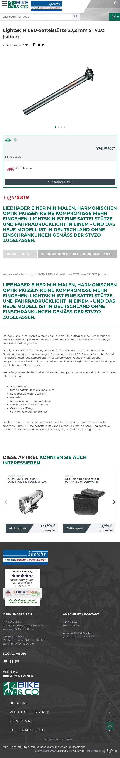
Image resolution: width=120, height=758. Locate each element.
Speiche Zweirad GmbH (71, 750)
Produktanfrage (60, 182)
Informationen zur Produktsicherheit (76, 254)
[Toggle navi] (4, 3)
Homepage (51, 739)
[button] (55, 127)
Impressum (69, 739)
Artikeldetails (20, 254)
